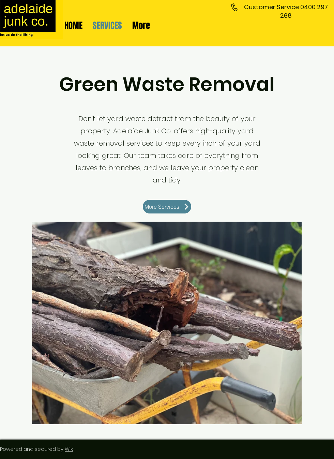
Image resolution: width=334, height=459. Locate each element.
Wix (69, 449)
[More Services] (167, 206)
